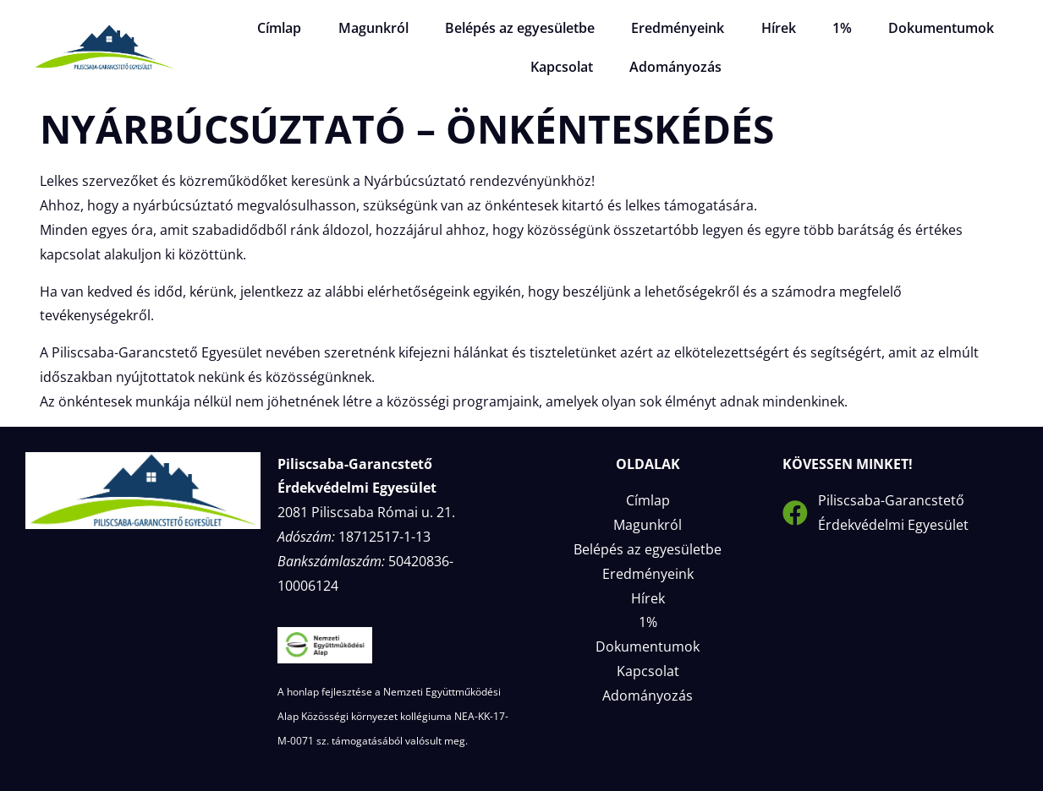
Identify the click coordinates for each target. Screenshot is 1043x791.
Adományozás (674, 66)
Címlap (288, 28)
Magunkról (378, 28)
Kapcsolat (562, 66)
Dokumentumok (932, 28)
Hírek (775, 28)
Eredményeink (677, 28)
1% (836, 28)
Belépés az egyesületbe (522, 28)
